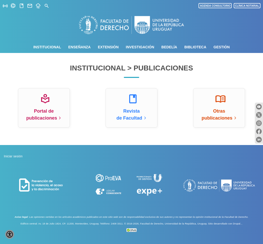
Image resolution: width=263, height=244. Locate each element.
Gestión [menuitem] (221, 47)
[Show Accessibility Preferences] (9, 234)
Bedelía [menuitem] (169, 47)
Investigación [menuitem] (140, 47)
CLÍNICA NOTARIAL (247, 5)
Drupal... (237, 223)
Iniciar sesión (13, 156)
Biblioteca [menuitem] (195, 47)
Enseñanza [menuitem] (79, 47)
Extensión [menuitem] (108, 47)
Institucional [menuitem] (47, 47)
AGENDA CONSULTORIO (215, 5)
